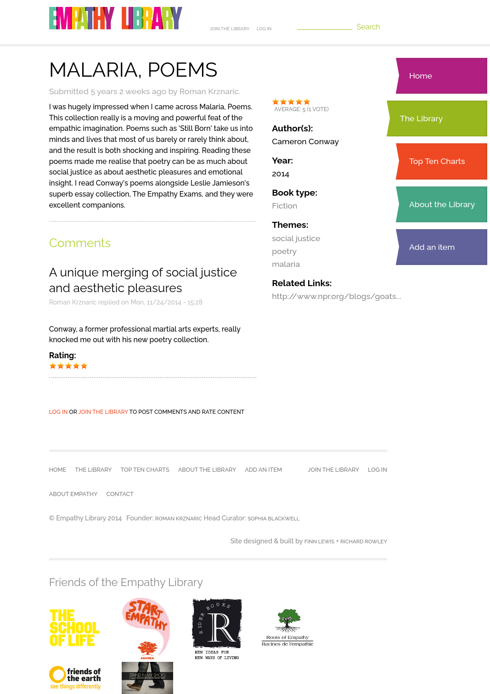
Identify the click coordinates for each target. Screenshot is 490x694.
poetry (284, 251)
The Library (421, 118)
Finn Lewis (319, 541)
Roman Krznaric (178, 518)
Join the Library (229, 28)
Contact (120, 494)
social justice (296, 238)
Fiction (284, 205)
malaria (286, 264)
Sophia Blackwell (273, 518)
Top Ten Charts (437, 161)
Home (420, 75)
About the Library (442, 204)
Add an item (432, 247)
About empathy (73, 494)
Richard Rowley (363, 541)
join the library (103, 411)
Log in (264, 28)
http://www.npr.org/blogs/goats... (336, 296)
